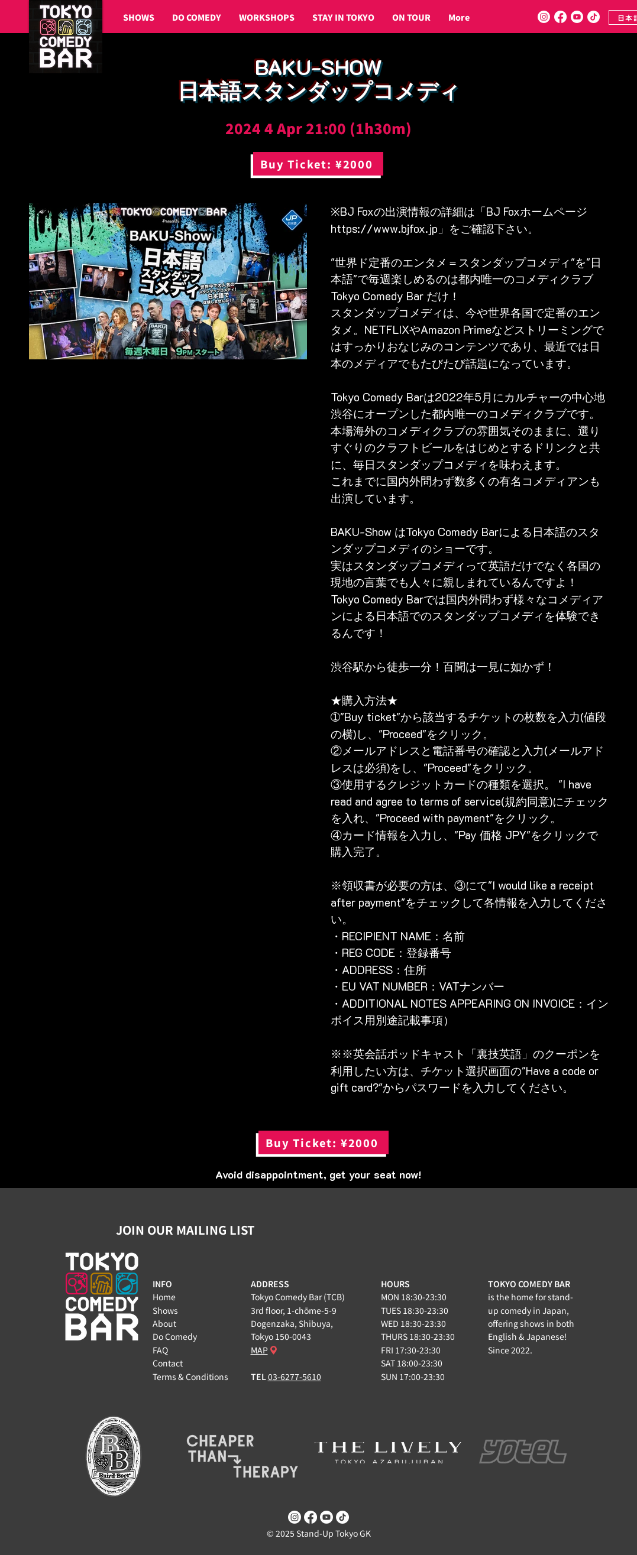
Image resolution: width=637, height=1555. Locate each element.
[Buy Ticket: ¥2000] (318, 164)
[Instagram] (544, 17)
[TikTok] (593, 17)
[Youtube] (577, 17)
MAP (259, 1350)
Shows (165, 1310)
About (164, 1323)
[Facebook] (560, 17)
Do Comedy (175, 1336)
